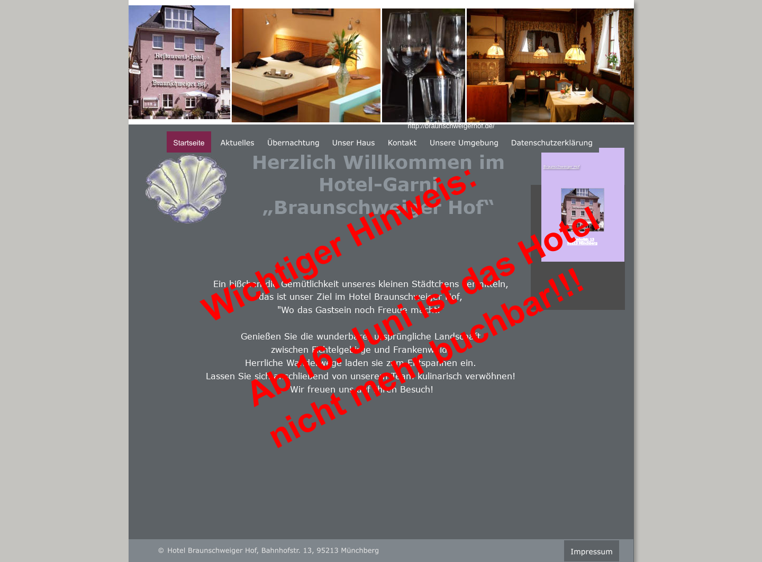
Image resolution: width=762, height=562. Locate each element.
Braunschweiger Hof (561, 166)
